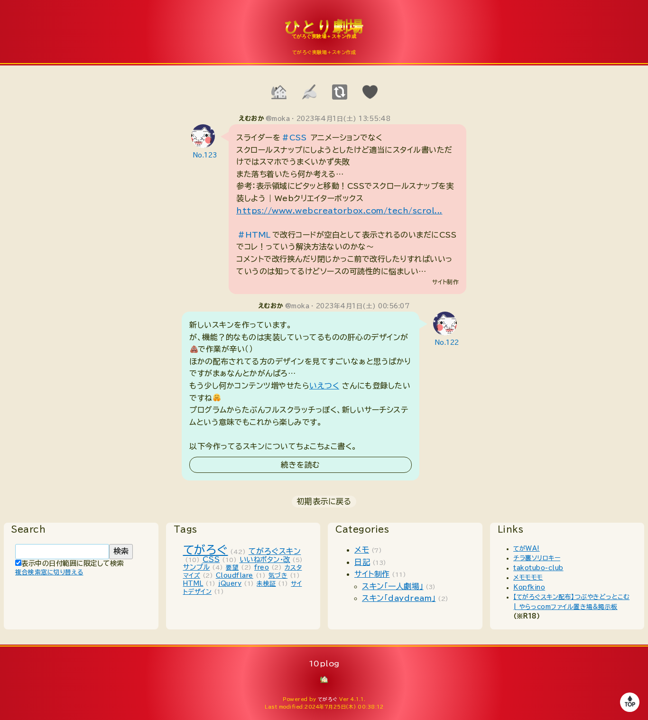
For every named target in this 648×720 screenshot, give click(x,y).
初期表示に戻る (324, 501)
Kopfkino (529, 587)
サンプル (196, 567)
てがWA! (526, 548)
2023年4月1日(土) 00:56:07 (363, 306)
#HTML (254, 235)
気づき (278, 575)
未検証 (266, 584)
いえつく (324, 385)
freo (261, 567)
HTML (193, 584)
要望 (232, 567)
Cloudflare (234, 575)
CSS (211, 559)
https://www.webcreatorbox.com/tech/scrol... (339, 210)
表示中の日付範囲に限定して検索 (69, 563)
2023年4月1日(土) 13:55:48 (343, 119)
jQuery (229, 584)
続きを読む (300, 465)
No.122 (447, 343)
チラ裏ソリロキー (536, 558)
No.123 (205, 155)
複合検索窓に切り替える (49, 572)
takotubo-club (538, 568)
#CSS (294, 137)
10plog (324, 33)
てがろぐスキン (275, 551)
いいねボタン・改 (265, 559)
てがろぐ (205, 549)
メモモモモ (528, 577)
